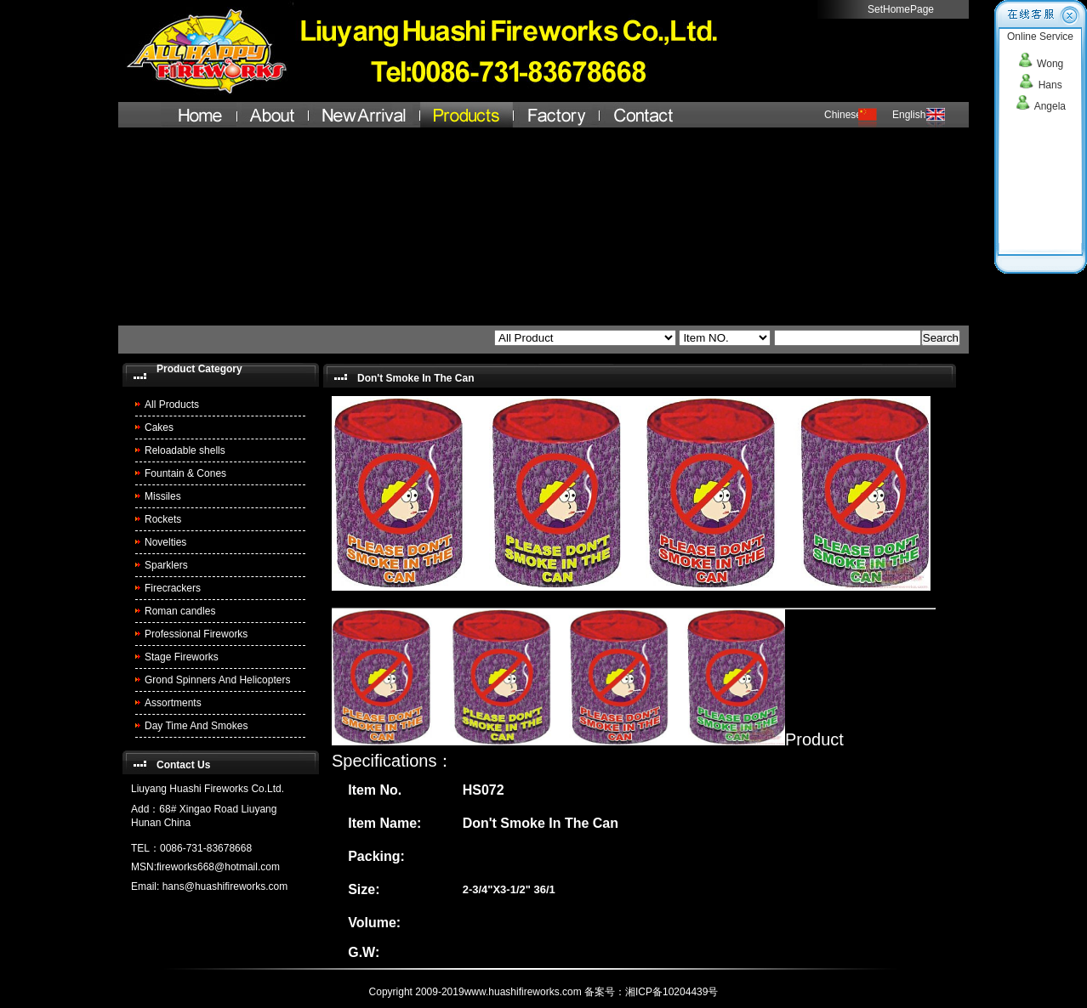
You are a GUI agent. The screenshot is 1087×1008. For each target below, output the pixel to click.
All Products (172, 405)
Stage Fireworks (182, 657)
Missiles (163, 496)
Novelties (165, 542)
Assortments (173, 703)
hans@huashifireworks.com (225, 886)
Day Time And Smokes (196, 726)
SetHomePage (901, 9)
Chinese (843, 115)
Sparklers (166, 565)
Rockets (163, 519)
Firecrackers (173, 588)
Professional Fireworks (196, 634)
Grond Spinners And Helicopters (217, 680)
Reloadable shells (185, 450)
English (908, 115)
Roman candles (180, 611)
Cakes (159, 427)
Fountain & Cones (185, 473)
